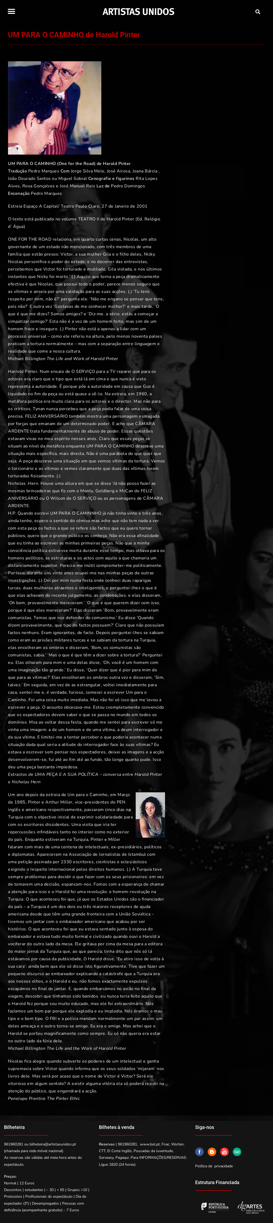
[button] (11, 11)
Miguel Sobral (72, 178)
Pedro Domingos (128, 186)
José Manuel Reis (77, 186)
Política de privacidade (214, 1166)
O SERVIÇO (85, 498)
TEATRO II (88, 219)
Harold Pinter (117, 164)
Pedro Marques (43, 171)
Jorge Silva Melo (88, 171)
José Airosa (118, 171)
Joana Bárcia (145, 171)
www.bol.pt (150, 1144)
